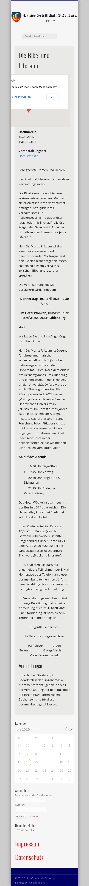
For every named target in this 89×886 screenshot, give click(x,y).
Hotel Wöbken (28, 156)
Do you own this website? (18, 97)
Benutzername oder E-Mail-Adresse (33, 795)
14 (27, 762)
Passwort (19, 804)
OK (52, 96)
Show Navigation (65, 31)
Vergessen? (35, 816)
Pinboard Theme (36, 882)
